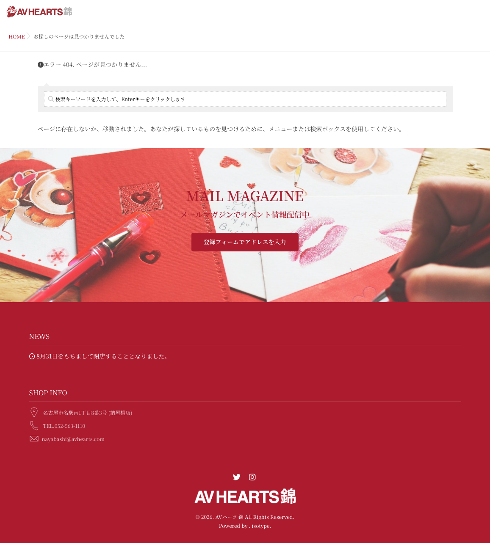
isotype (260, 525)
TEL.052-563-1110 (64, 424)
